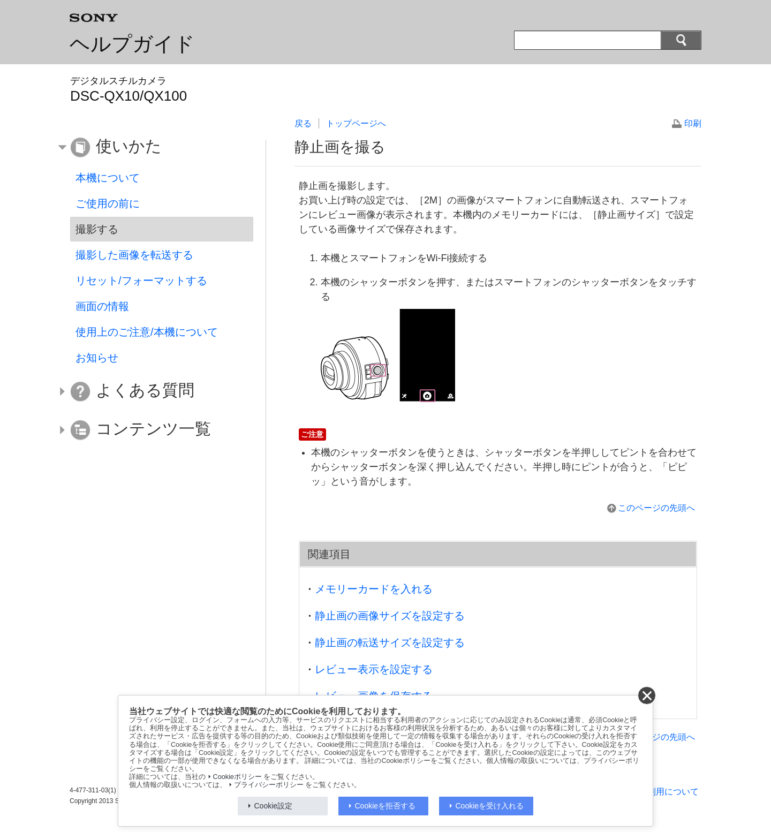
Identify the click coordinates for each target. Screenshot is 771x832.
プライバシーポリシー (269, 785)
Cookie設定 (273, 805)
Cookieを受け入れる (490, 805)
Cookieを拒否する (385, 805)
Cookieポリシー (237, 777)
